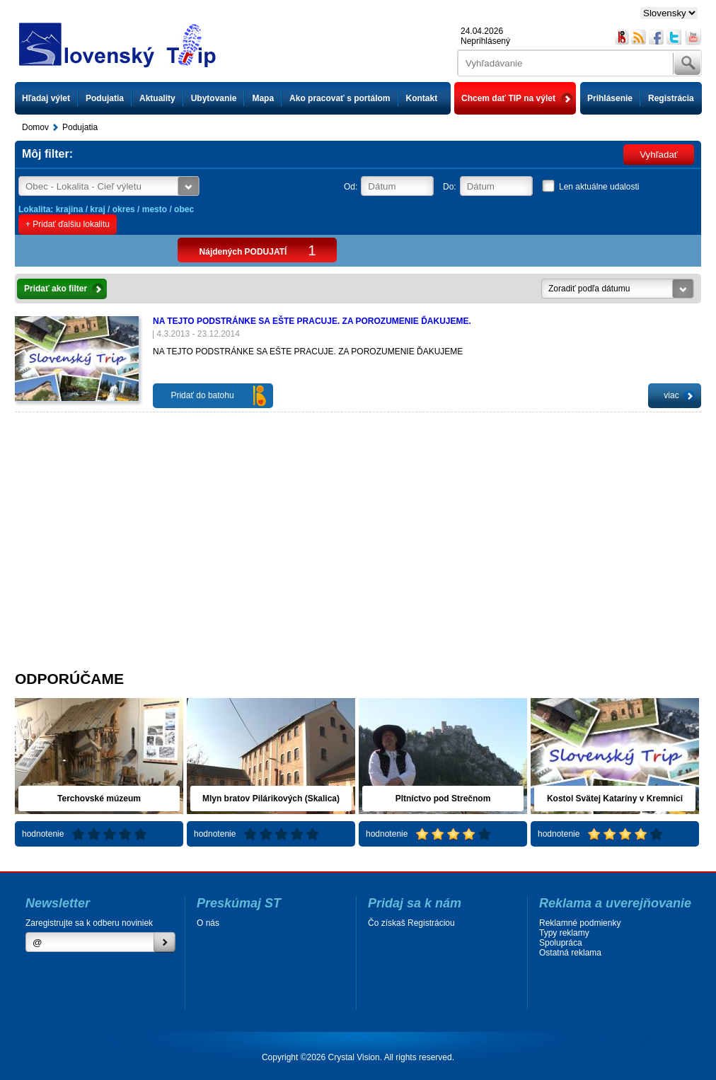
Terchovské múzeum (99, 798)
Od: (350, 187)
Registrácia (671, 98)
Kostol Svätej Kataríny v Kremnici (615, 798)
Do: (449, 187)
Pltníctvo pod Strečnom (443, 798)
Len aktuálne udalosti (599, 187)
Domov (35, 127)
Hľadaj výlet (46, 98)
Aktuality (157, 98)
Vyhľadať (659, 154)
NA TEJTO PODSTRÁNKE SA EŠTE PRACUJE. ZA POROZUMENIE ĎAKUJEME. (312, 321)
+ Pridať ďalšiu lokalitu (67, 224)
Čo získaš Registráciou (411, 923)
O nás (208, 923)
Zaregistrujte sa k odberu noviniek (89, 923)
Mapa (263, 98)
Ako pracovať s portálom (339, 98)
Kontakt (422, 98)
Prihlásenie (610, 98)
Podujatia (105, 98)
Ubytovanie (214, 98)
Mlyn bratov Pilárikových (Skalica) (271, 798)
